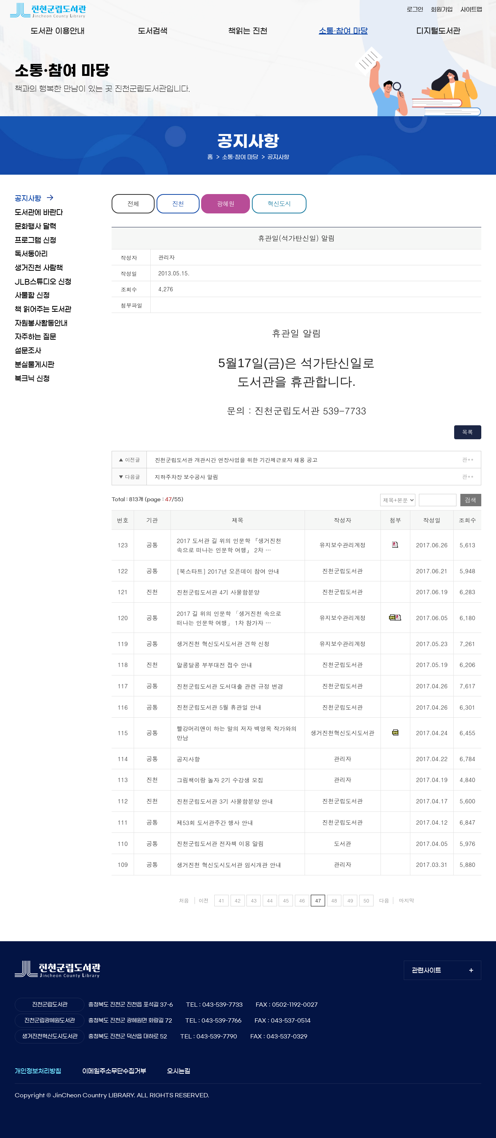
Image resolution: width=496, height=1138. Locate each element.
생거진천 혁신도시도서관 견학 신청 (223, 644)
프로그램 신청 (35, 240)
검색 (471, 500)
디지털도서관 (438, 31)
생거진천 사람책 (39, 268)
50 (366, 900)
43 (254, 900)
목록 (467, 432)
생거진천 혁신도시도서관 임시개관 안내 (229, 865)
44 (270, 900)
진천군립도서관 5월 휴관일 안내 (219, 707)
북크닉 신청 (32, 378)
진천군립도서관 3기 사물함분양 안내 (225, 801)
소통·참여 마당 (343, 31)
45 (286, 900)
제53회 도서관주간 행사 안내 (215, 822)
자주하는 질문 (35, 336)
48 (334, 900)
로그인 (415, 9)
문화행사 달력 (35, 226)
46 (302, 900)
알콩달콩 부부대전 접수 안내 (214, 665)
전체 (133, 203)
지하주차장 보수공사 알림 (186, 477)
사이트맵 (471, 9)
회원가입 (442, 9)
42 (238, 900)
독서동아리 (31, 254)
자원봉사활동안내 (41, 323)
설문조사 (28, 350)
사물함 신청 (32, 295)
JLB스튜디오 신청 (43, 281)
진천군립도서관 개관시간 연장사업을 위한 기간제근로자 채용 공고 (236, 460)
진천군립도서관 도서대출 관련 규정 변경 (230, 686)
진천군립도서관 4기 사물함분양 (218, 592)
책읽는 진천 (247, 31)
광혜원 (225, 203)
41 (221, 900)
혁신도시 (279, 203)
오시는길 (178, 1071)
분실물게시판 (34, 364)
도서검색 (152, 31)
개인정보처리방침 (38, 1071)
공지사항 (28, 198)
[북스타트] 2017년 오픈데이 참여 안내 (228, 571)
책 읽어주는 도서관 (43, 309)
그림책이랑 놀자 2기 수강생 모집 (220, 780)
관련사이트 (426, 970)
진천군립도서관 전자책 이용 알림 (220, 844)
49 (350, 900)
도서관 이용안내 (57, 31)
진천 (178, 203)
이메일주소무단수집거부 (114, 1071)
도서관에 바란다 (39, 212)
